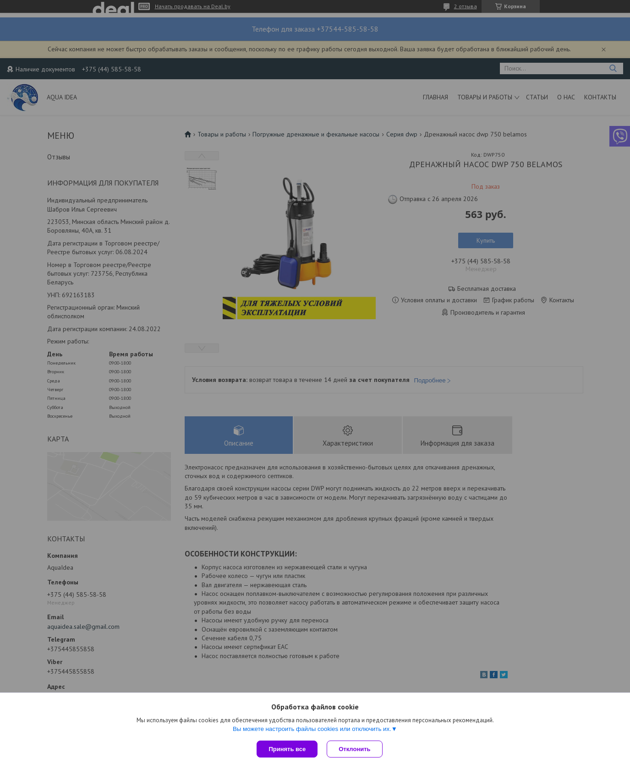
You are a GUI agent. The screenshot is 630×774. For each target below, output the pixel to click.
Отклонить (354, 749)
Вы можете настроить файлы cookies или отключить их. (312, 728)
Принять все (287, 749)
